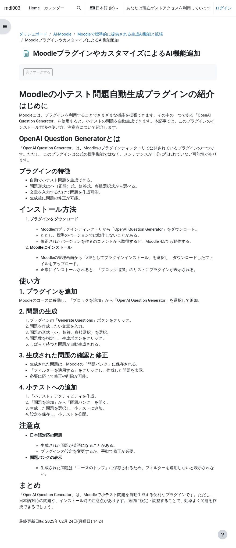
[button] (79, 8)
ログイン (224, 8)
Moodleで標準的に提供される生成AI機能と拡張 (120, 34)
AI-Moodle (62, 34)
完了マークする (38, 72)
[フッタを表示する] (222, 534)
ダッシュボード (33, 34)
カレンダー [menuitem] (54, 8)
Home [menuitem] (34, 8)
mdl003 (12, 8)
